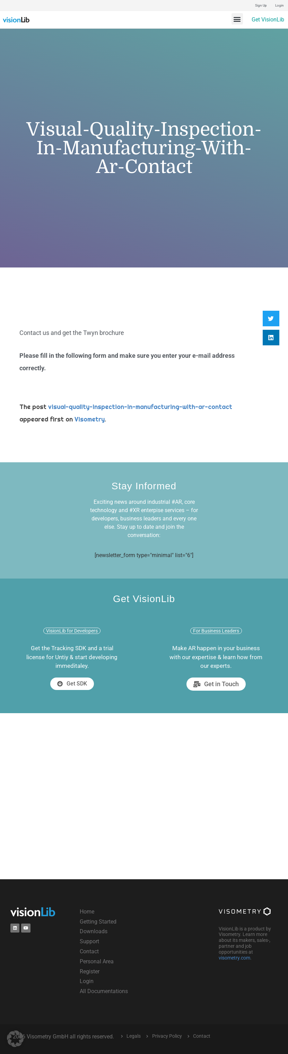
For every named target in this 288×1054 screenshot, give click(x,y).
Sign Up (261, 5)
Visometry (90, 419)
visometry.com (234, 958)
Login (279, 5)
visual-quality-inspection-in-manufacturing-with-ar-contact (140, 407)
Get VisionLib (268, 19)
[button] (237, 19)
